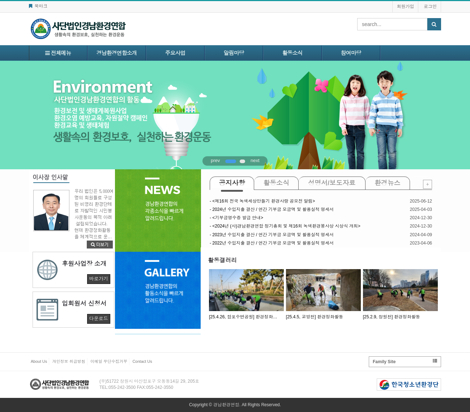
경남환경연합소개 (117, 53)
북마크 (38, 6)
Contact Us (142, 361)
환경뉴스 (388, 183)
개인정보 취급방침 (68, 361)
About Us (39, 361)
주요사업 (175, 53)
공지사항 (232, 183)
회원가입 (405, 6)
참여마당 (351, 53)
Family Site (405, 361)
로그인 (430, 6)
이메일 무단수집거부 (108, 361)
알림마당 (234, 53)
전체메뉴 (58, 53)
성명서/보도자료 (331, 183)
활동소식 (292, 53)
